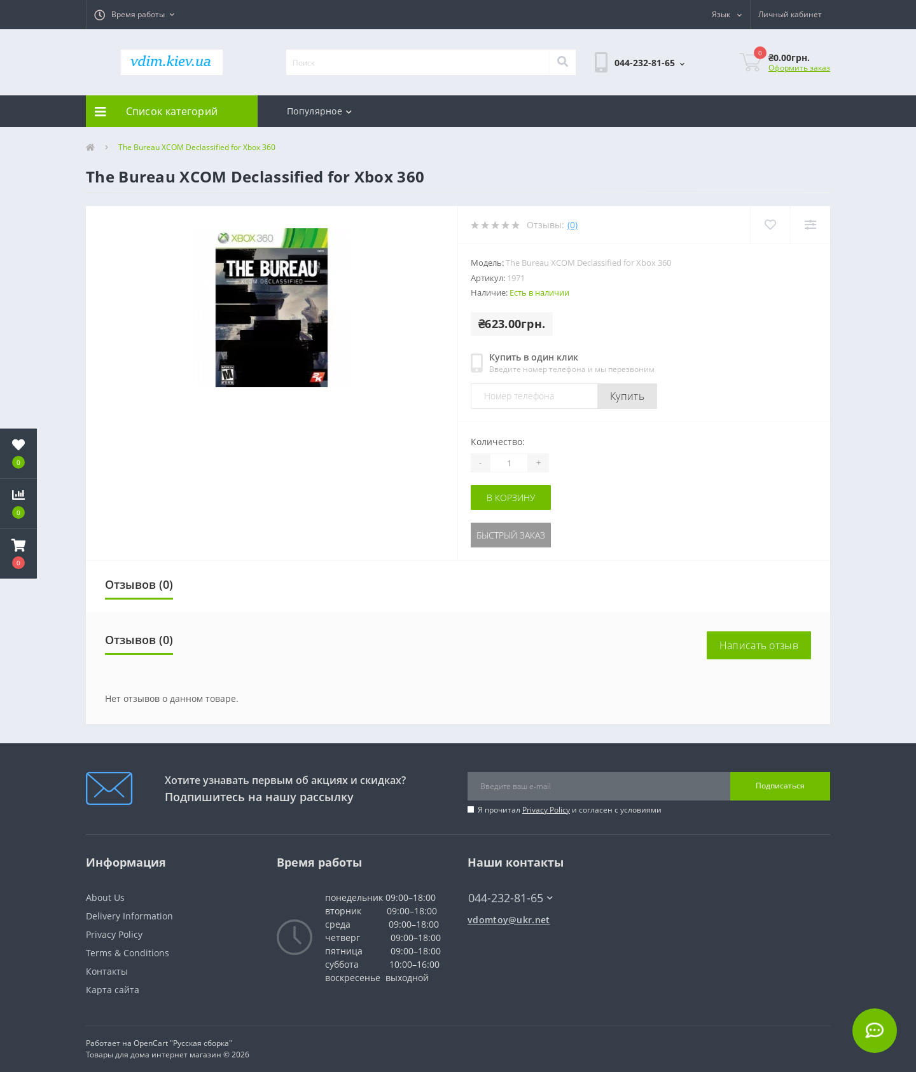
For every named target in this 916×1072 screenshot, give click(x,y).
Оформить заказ (799, 67)
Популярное (319, 111)
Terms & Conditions (127, 953)
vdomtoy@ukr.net (509, 920)
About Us (105, 897)
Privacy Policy (546, 809)
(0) (572, 225)
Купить (627, 396)
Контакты (107, 971)
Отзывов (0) (139, 584)
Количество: (498, 442)
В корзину (511, 497)
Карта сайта (112, 990)
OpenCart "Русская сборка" (183, 1043)
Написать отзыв (758, 645)
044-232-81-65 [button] (510, 898)
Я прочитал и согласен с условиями (570, 809)
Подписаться (780, 785)
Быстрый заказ (510, 535)
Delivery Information (129, 916)
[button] (134, 14)
